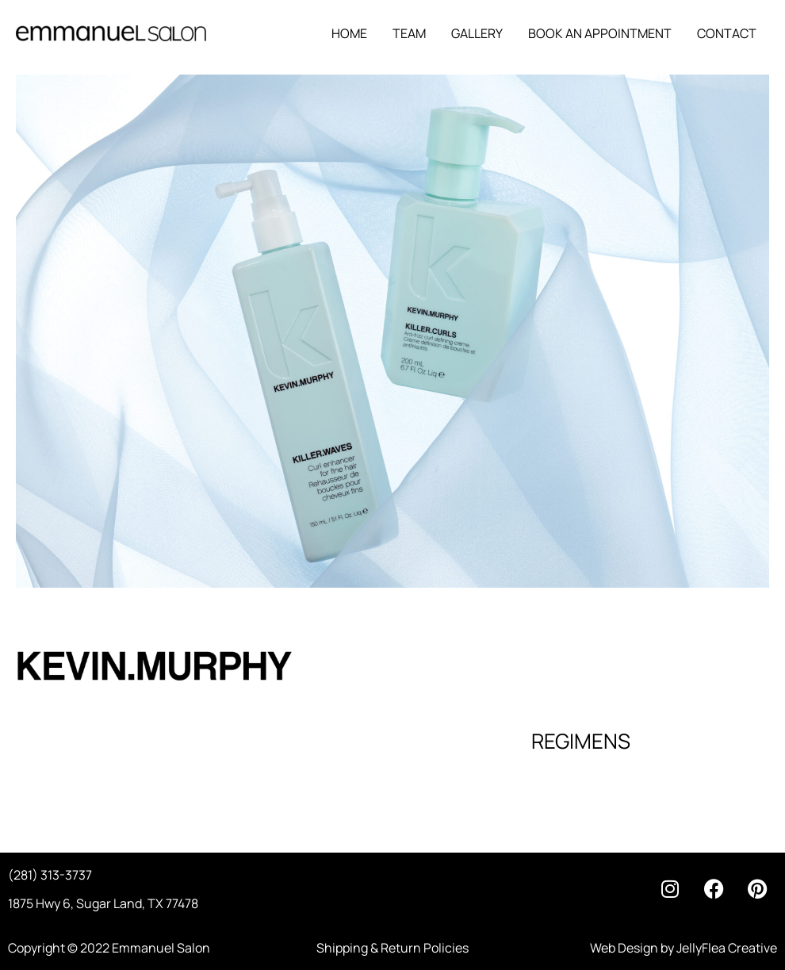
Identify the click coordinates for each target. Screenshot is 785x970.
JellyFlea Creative (726, 948)
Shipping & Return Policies (392, 948)
